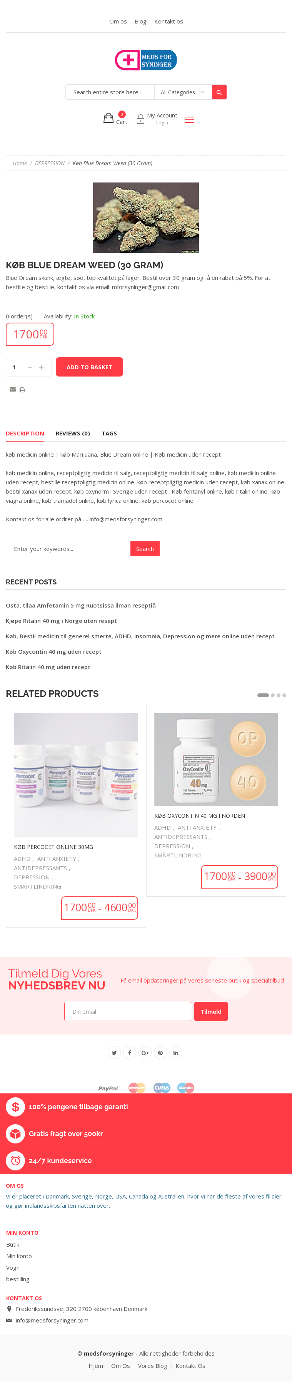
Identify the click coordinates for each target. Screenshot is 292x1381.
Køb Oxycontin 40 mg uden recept (54, 651)
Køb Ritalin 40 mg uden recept (48, 667)
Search (219, 92)
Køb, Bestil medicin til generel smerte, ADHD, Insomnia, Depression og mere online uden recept (140, 636)
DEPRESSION (50, 163)
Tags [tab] (109, 433)
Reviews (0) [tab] (73, 433)
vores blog (152, 1366)
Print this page (22, 390)
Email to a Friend (13, 390)
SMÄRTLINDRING (37, 886)
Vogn (13, 1267)
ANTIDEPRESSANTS (40, 868)
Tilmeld (211, 1011)
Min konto (19, 1256)
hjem (95, 1366)
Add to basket (89, 367)
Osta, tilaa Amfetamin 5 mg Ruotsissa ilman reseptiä (81, 605)
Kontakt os (168, 21)
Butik (12, 1244)
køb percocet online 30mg (53, 846)
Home (20, 163)
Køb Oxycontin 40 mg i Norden (199, 815)
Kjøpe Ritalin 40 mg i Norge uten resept (61, 620)
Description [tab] (25, 433)
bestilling (18, 1279)
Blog (141, 21)
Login (162, 122)
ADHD (22, 858)
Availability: (58, 316)
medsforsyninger (109, 1353)
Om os (118, 21)
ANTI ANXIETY (56, 858)
